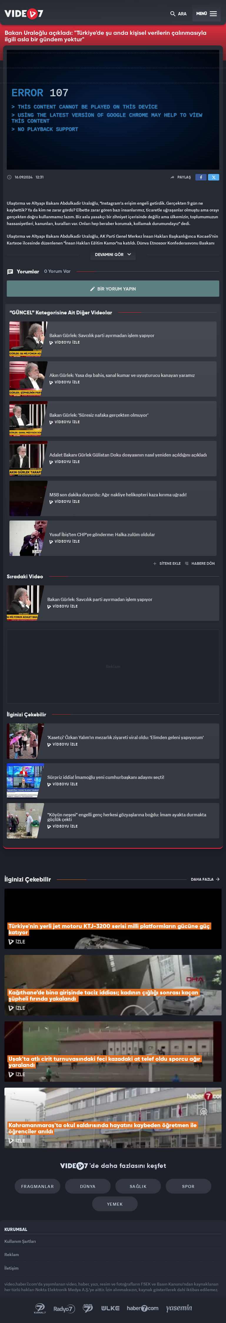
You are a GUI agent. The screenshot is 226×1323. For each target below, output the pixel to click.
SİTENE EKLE (167, 564)
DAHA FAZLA (205, 879)
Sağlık (138, 1186)
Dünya (88, 1186)
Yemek (115, 1204)
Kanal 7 (40, 1308)
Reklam (11, 1254)
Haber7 (143, 1308)
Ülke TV (110, 1308)
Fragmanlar (37, 1186)
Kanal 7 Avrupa (88, 1308)
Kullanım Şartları (20, 1241)
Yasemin (179, 1308)
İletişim (11, 1268)
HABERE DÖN (200, 564)
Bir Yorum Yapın (113, 289)
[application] (113, 110)
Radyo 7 (64, 1308)
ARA (178, 14)
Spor (188, 1186)
